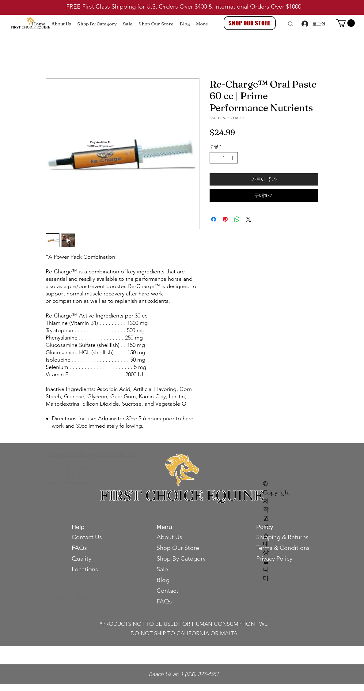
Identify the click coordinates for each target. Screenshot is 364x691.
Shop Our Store (178, 547)
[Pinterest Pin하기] (225, 219)
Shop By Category (181, 558)
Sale (162, 569)
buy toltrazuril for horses (65, 467)
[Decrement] (214, 157)
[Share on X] (248, 219)
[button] (345, 23)
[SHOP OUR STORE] (250, 23)
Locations (85, 569)
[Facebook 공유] (213, 219)
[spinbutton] (223, 157)
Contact (168, 590)
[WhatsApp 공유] (237, 219)
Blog (163, 580)
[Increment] (233, 157)
